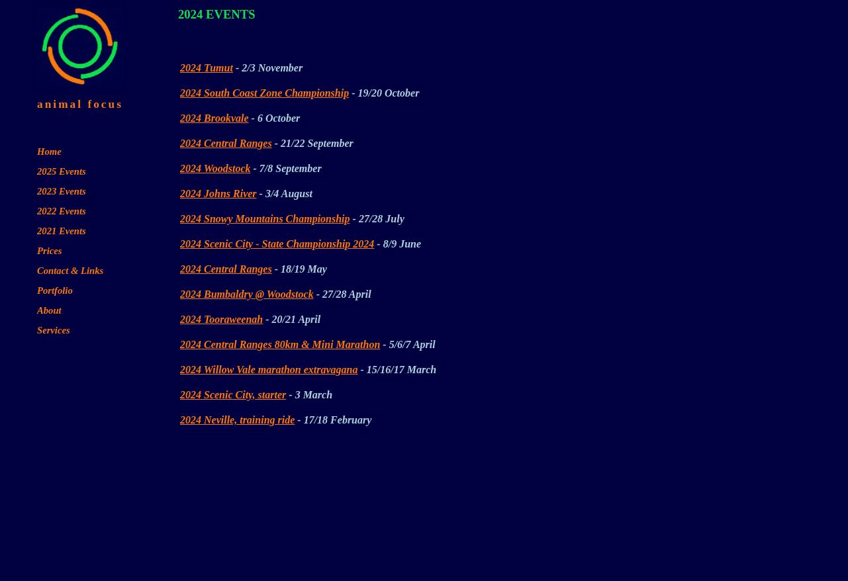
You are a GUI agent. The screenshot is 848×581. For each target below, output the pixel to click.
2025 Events (61, 171)
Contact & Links (70, 270)
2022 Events (61, 211)
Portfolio (55, 290)
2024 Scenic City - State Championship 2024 (277, 243)
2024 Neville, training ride (237, 419)
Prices (49, 251)
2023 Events (61, 191)
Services (53, 330)
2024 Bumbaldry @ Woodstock (247, 294)
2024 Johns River (218, 193)
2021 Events (61, 231)
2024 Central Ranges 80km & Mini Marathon (280, 344)
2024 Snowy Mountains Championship (265, 218)
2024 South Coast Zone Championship (264, 93)
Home (49, 151)
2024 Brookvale (214, 118)
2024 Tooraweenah (221, 319)
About (49, 310)
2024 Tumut (206, 67)
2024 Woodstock (215, 168)
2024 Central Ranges (226, 143)
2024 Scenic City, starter (233, 394)
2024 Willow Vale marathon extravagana (268, 369)
